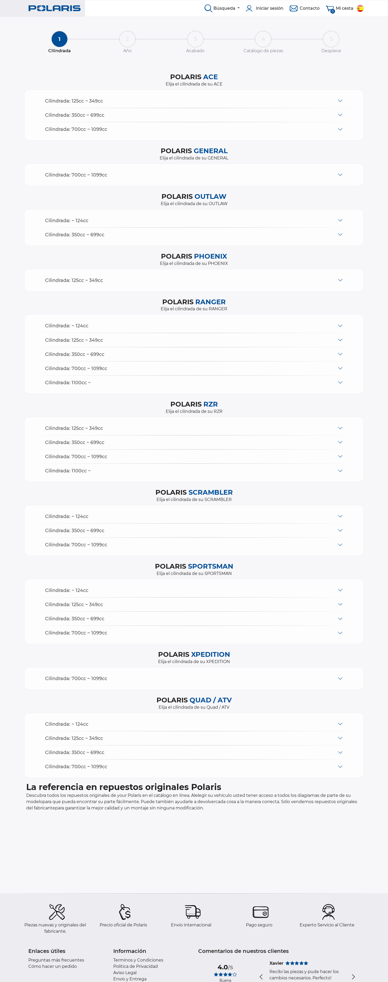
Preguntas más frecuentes (56, 960)
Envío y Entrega (130, 978)
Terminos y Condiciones (138, 960)
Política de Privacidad (135, 966)
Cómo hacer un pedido (52, 966)
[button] (194, 101)
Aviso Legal (125, 972)
